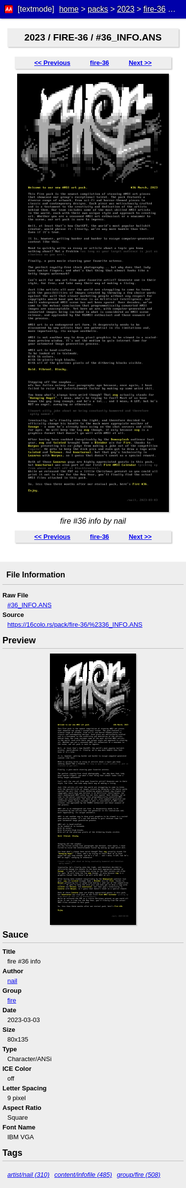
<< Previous (52, 62)
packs (98, 9)
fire (11, 1000)
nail (12, 980)
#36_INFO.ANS (29, 605)
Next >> (140, 62)
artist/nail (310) (28, 1174)
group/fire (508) (139, 1174)
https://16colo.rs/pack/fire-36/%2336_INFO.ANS (74, 624)
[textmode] (36, 9)
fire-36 (154, 9)
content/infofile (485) (83, 1174)
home (69, 9)
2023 (126, 9)
